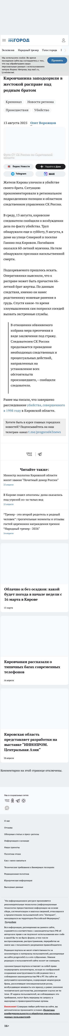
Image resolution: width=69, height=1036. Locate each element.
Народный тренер (28, 50)
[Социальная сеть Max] (51, 174)
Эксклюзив (8, 50)
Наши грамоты (12, 847)
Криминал (14, 102)
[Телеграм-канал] (18, 174)
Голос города (49, 50)
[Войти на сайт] (63, 40)
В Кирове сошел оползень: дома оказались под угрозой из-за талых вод (34, 500)
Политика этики (12, 854)
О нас (7, 820)
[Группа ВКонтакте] (7, 800)
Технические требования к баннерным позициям (29, 867)
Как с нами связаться (15, 860)
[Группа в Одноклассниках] (12, 800)
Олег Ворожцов (43, 123)
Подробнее (10, 922)
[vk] (29, 454)
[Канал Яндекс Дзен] (51, 166)
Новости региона (40, 102)
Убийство (41, 110)
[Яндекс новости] (18, 166)
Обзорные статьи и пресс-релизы (21, 834)
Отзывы (8, 827)
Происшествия (17, 110)
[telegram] (41, 454)
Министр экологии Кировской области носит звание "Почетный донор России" (34, 480)
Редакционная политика (16, 873)
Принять (57, 60)
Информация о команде (16, 840)
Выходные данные (13, 887)
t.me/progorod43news (44, 432)
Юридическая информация (18, 880)
